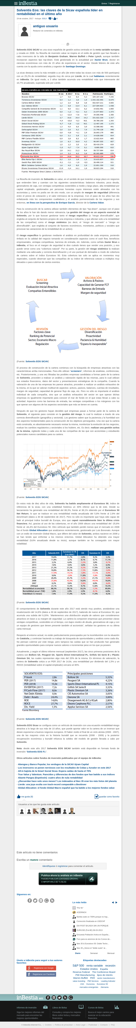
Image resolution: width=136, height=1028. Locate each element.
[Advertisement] (64, 833)
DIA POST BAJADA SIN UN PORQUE (92, 926)
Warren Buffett (80, 978)
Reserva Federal (81, 972)
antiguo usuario (45, 26)
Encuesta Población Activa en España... (93, 935)
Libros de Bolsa (67, 1006)
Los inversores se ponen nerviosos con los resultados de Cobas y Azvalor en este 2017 (64, 767)
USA (82, 984)
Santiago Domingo (75, 66)
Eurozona (90, 984)
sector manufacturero (106, 978)
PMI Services (93, 981)
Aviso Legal (80, 1025)
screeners (76, 371)
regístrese (63, 866)
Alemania (104, 987)
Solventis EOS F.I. (36, 751)
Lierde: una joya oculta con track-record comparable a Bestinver (52, 784)
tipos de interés (104, 975)
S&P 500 (78, 965)
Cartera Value (96, 202)
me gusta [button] (23, 796)
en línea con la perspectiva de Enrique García (51, 202)
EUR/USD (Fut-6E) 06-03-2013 (90, 930)
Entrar (104, 4)
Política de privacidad (64, 1025)
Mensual (111, 953)
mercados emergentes (89, 987)
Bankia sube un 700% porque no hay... (93, 917)
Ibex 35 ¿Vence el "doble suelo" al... (92, 948)
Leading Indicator (108, 981)
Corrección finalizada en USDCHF (91, 921)
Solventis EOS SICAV (37, 361)
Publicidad (93, 1025)
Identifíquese (48, 866)
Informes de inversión (32, 1007)
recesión (110, 965)
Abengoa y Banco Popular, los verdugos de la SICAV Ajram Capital (53, 764)
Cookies (48, 1025)
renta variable (94, 965)
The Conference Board (103, 972)
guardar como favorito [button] (107, 796)
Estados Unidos (89, 969)
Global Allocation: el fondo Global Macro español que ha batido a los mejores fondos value (66, 788)
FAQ (113, 1025)
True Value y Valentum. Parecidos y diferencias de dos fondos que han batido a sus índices (66, 774)
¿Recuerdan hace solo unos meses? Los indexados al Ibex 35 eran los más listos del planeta (67, 781)
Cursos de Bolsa (103, 1006)
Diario (77, 953)
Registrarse (115, 4)
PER (92, 978)
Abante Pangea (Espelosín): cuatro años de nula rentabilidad (50, 777)
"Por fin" (80, 908)
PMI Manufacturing (85, 975)
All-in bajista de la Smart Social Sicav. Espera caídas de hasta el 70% (54, 771)
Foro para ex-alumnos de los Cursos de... (94, 939)
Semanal (94, 953)
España (104, 969)
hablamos (99, 76)
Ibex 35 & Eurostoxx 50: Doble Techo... (93, 944)
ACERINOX (81, 912)
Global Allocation (38, 530)
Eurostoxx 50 (102, 984)
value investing (79, 981)
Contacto (104, 1025)
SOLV (44, 19)
